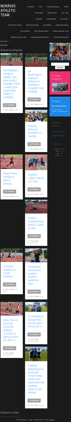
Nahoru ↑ (52, 420)
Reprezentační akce (32, 25)
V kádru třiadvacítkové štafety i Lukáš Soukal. (35, 223)
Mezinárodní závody (15, 25)
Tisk (31, 420)
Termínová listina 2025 (61, 37)
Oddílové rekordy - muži (60, 31)
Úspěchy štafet (51, 19)
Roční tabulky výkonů (41, 31)
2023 (5, 41)
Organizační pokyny (62, 25)
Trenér (66, 7)
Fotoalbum (30, 7)
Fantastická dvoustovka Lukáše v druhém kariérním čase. (34, 275)
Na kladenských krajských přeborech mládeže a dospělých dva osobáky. (36, 81)
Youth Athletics (25, 31)
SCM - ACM (64, 13)
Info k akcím (64, 19)
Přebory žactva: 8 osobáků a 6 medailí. (35, 131)
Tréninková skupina (53, 7)
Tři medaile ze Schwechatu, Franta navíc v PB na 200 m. (35, 321)
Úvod (40, 7)
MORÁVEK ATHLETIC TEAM (8, 10)
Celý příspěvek (10, 105)
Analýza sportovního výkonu (40, 37)
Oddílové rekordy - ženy (18, 37)
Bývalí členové (52, 13)
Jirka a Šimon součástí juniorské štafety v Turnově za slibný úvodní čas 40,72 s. (10, 330)
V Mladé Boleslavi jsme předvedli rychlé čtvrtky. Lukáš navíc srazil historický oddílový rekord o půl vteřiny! (36, 379)
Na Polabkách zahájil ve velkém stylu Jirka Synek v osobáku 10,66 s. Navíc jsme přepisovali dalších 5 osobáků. (11, 83)
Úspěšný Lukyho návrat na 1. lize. (36, 178)
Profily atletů (39, 13)
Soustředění (47, 25)
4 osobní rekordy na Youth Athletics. (9, 271)
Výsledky (39, 19)
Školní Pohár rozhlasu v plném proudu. (10, 178)
